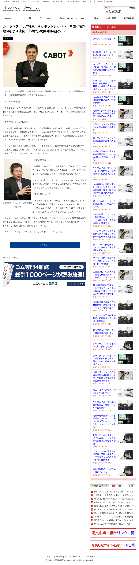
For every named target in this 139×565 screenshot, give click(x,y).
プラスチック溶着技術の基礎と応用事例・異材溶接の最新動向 (104, 318)
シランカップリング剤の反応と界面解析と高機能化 (104, 127)
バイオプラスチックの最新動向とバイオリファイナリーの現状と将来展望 (104, 234)
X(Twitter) (109, 1)
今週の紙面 (111, 18)
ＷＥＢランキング (131, 486)
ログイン (134, 1)
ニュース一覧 (25, 18)
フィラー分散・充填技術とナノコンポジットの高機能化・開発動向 (104, 261)
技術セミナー (58, 1)
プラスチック (45, 18)
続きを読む (44, 245)
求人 (91, 1)
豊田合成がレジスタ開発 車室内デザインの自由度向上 (116, 520)
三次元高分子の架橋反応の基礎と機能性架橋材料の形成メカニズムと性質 (104, 274)
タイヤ (83, 18)
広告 (84, 1)
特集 (96, 18)
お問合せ (99, 1)
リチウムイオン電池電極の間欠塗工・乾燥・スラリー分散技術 (104, 405)
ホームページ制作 (72, 1)
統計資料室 (129, 18)
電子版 (6, 1)
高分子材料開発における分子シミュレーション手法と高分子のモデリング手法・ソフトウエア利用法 (104, 421)
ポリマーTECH (66, 18)
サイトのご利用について (74, 557)
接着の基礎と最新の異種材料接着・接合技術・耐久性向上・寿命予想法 (104, 305)
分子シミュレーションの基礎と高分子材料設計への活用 (104, 204)
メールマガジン (112, 12)
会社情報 (59, 557)
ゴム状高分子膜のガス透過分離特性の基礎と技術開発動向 (104, 100)
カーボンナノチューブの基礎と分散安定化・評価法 (104, 141)
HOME (8, 18)
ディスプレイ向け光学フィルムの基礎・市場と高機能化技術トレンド (104, 247)
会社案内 (16, 1)
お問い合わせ (90, 557)
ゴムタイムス (49, 557)
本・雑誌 (36, 1)
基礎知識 (46, 1)
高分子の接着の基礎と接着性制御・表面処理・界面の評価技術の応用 (104, 113)
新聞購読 (26, 1)
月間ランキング (119, 486)
